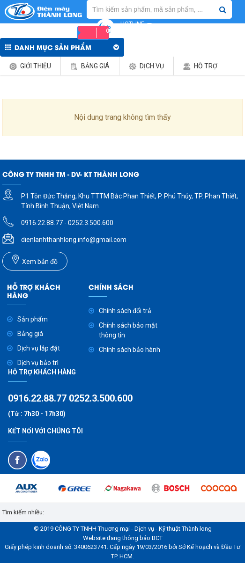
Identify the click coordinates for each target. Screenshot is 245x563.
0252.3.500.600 (101, 398)
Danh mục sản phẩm (53, 47)
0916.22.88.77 (38, 398)
